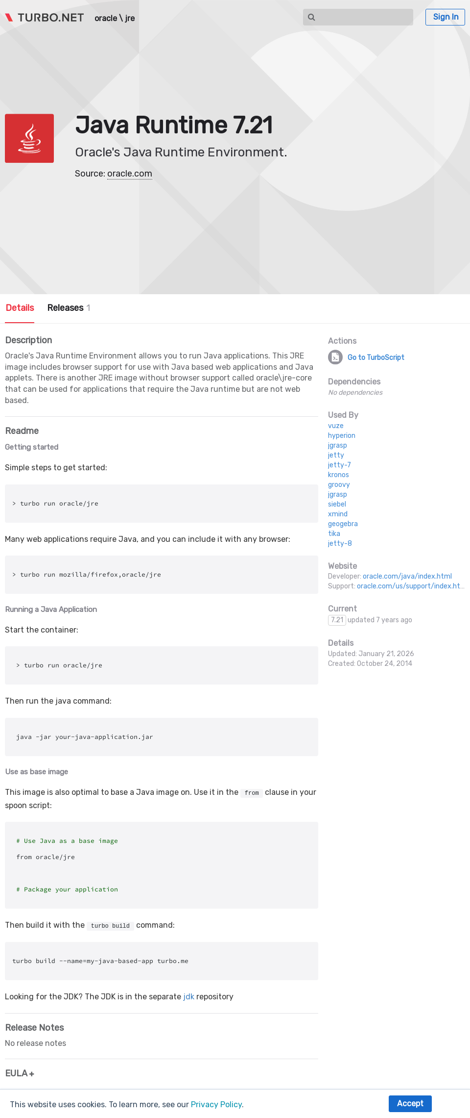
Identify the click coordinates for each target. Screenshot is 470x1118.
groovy (339, 485)
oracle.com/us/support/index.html (412, 586)
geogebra (343, 524)
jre (130, 19)
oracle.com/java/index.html (407, 576)
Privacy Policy (216, 1104)
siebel (337, 504)
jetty (336, 455)
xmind (338, 514)
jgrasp (337, 445)
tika (334, 534)
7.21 (337, 620)
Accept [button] (410, 1103)
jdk (188, 996)
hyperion (341, 436)
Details (19, 308)
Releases (68, 308)
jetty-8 (340, 543)
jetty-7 (339, 465)
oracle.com (129, 173)
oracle (105, 19)
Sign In (446, 17)
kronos (338, 475)
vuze (336, 426)
